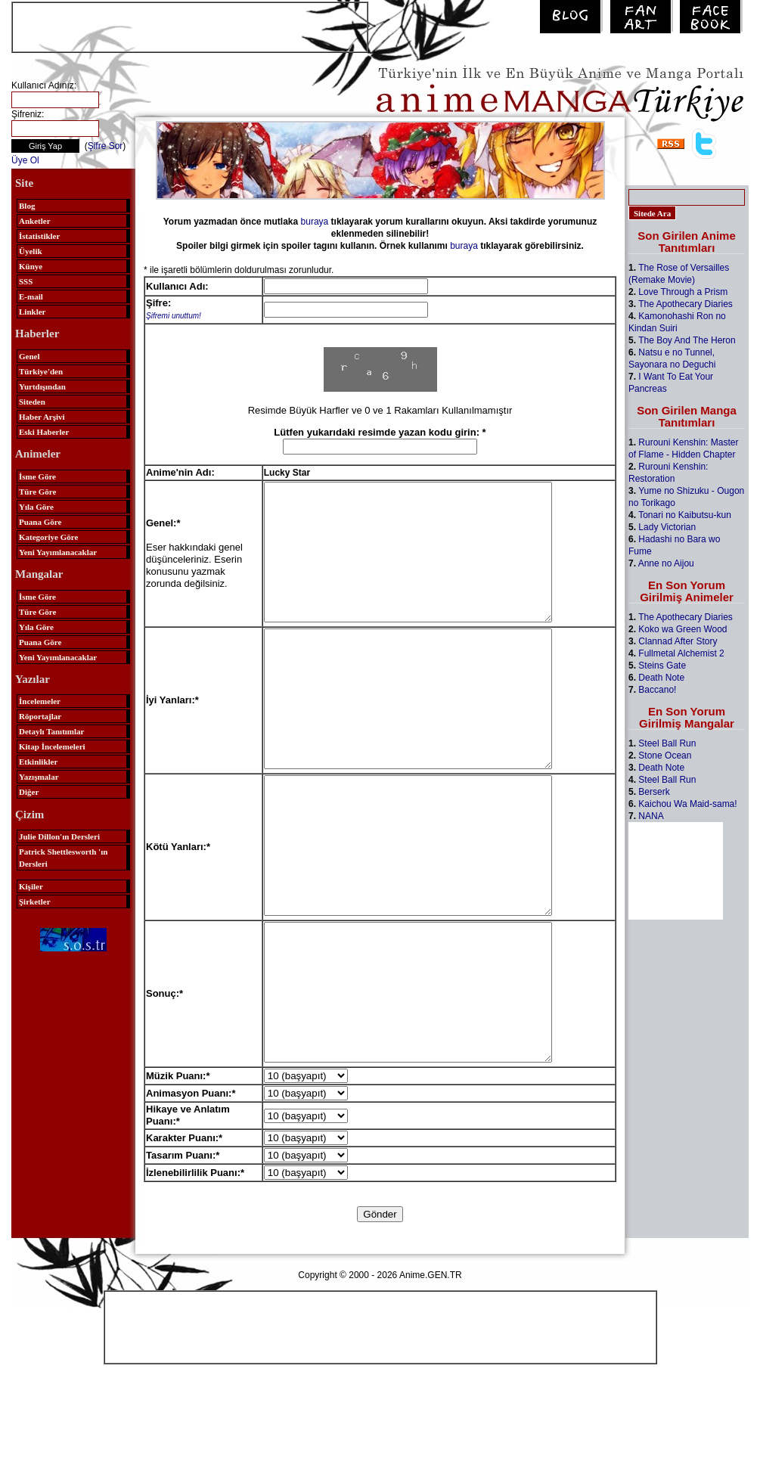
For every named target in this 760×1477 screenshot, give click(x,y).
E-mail (31, 296)
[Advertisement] (190, 25)
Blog (27, 205)
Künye (30, 266)
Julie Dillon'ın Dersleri (59, 836)
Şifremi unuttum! (173, 316)
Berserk (653, 792)
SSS (26, 281)
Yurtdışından (42, 386)
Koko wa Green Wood (682, 629)
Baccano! (657, 689)
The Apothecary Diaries (685, 304)
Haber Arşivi (42, 416)
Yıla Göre (36, 506)
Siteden (32, 401)
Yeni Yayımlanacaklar (58, 552)
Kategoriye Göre (48, 536)
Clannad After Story (677, 641)
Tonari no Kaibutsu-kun (684, 515)
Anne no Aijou (666, 563)
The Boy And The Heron (687, 340)
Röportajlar (40, 716)
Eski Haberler (44, 431)
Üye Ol (25, 160)
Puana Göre (40, 521)
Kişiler (31, 886)
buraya (315, 221)
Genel (29, 356)
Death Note (661, 677)
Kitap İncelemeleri (52, 746)
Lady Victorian (667, 527)
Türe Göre (37, 491)
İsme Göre (37, 476)
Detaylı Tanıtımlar (51, 731)
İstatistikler (39, 235)
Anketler (35, 220)
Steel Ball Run (667, 743)
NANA (650, 816)
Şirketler (35, 901)
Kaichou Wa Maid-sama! (687, 804)
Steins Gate (662, 665)
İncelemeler (39, 701)
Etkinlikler (38, 761)
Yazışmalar (39, 776)
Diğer (29, 791)
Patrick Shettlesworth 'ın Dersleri (63, 857)
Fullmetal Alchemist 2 (681, 653)
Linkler (32, 311)
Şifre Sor (105, 146)
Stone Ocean (664, 755)
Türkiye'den (41, 371)
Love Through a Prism (682, 292)
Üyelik (30, 251)
